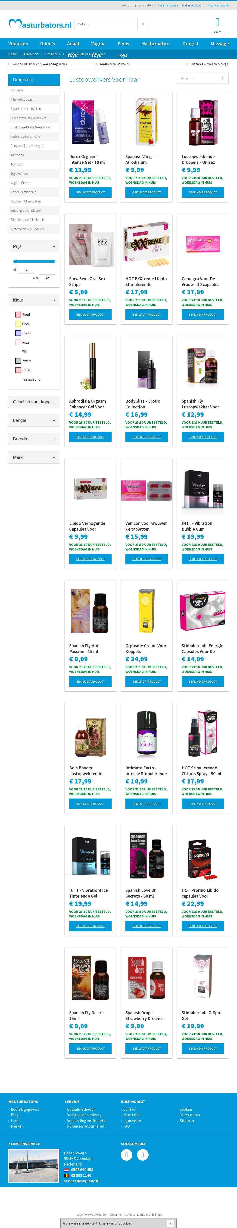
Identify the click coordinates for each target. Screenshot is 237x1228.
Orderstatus (190, 1114)
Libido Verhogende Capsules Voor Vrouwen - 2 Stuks (87, 526)
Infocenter (132, 1120)
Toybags (17, 164)
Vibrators (18, 43)
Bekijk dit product (90, 192)
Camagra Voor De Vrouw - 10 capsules (200, 281)
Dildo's (47, 43)
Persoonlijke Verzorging (27, 145)
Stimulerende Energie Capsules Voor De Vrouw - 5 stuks (202, 648)
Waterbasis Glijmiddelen (27, 229)
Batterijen (17, 90)
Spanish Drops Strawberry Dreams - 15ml (145, 1015)
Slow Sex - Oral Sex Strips (87, 281)
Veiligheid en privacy (84, 1114)
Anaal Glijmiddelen (23, 192)
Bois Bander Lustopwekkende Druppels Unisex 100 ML (88, 771)
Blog (15, 1114)
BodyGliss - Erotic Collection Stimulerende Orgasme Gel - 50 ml (144, 404)
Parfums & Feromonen (26, 136)
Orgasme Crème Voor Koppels (145, 648)
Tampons (17, 155)
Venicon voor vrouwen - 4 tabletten (146, 526)
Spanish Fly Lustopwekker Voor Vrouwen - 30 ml (200, 404)
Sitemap (187, 1120)
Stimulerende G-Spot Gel (202, 1015)
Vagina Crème (20, 182)
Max (35, 278)
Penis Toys (123, 45)
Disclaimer (115, 1215)
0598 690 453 (78, 1169)
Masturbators (155, 43)
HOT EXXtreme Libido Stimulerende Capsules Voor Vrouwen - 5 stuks (146, 281)
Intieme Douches (22, 99)
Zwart (26, 361)
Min (15, 270)
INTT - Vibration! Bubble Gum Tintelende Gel (198, 526)
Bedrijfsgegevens (25, 1109)
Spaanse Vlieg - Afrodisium (139, 159)
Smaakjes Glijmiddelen (26, 210)
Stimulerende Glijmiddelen (28, 220)
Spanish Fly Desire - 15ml (87, 1015)
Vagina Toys (98, 45)
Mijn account (191, 5)
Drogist (190, 43)
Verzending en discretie (86, 1120)
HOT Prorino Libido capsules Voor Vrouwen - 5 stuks (200, 893)
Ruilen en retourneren (85, 1126)
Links (15, 1120)
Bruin (26, 370)
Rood (26, 314)
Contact (130, 1109)
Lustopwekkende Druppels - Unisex (198, 159)
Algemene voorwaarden (92, 1215)
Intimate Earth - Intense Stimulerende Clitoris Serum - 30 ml (146, 771)
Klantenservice (168, 5)
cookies (126, 1223)
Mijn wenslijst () (217, 5)
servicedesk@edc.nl (82, 1181)
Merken (17, 1126)
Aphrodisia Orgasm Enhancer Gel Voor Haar (87, 404)
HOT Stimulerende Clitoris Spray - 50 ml (201, 770)
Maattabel (132, 1114)
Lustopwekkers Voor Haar (31, 127)
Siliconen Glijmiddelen (26, 201)
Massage (220, 43)
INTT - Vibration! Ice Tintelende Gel (88, 893)
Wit (24, 351)
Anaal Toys (73, 45)
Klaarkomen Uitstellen (26, 108)
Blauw (26, 333)
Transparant (31, 379)
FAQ (126, 1126)
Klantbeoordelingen (149, 1215)
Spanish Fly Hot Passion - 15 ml (84, 648)
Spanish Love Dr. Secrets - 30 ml (140, 893)
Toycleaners (19, 173)
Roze (26, 342)
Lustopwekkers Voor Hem (28, 118)
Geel (25, 324)
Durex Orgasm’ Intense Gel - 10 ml (87, 159)
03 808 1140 (77, 1175)
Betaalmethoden (81, 1109)
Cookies (186, 1109)
